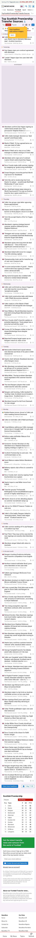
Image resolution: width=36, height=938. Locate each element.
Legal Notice (8, 875)
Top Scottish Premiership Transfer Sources (16, 13)
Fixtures (6, 799)
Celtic (9, 806)
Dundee (10, 822)
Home (3, 918)
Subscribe (5, 927)
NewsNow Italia (23, 931)
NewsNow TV (6, 931)
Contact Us (5, 924)
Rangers (10, 810)
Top (3, 25)
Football (18, 10)
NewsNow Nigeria (24, 924)
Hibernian (11, 815)
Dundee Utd (11, 820)
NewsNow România (25, 927)
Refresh (31, 936)
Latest (8, 25)
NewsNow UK (23, 918)
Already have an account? (11, 867)
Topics (22, 936)
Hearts (10, 808)
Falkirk (10, 817)
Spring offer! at (17, 2)
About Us (4, 921)
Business (10, 10)
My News (13, 936)
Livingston (11, 831)
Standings (22, 799)
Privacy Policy (27, 874)
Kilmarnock (11, 827)
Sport (24, 10)
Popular (14, 25)
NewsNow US (23, 921)
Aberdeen (11, 824)
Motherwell (11, 813)
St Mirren (10, 829)
